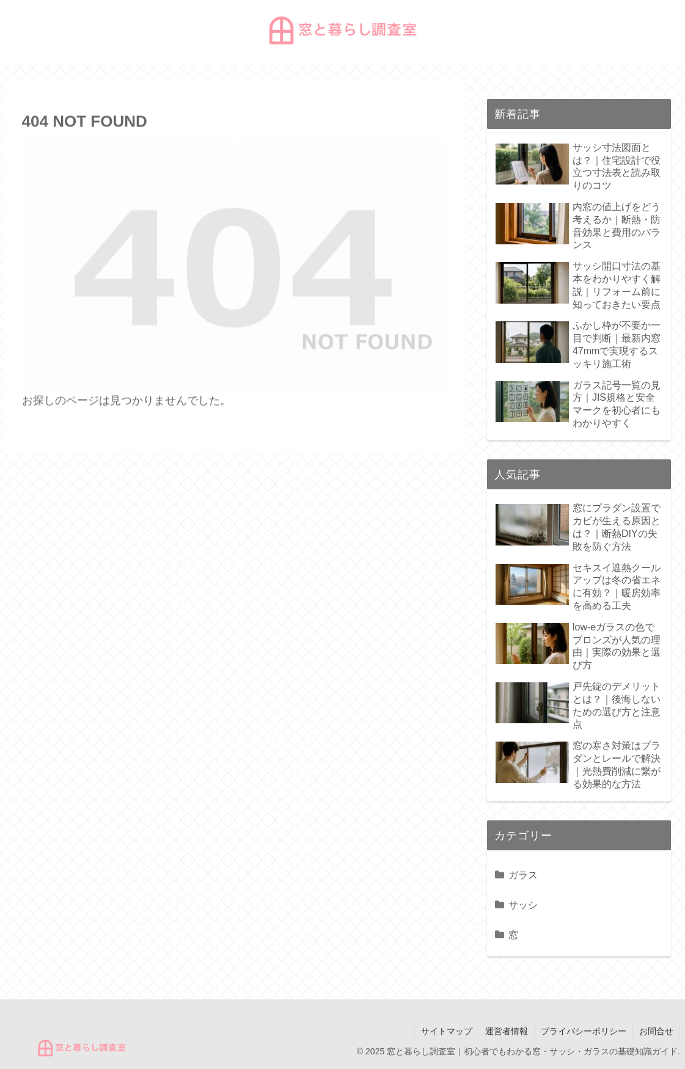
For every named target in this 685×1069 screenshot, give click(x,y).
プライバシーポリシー (583, 1031)
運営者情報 (506, 1031)
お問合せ (656, 1031)
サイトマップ (446, 1031)
